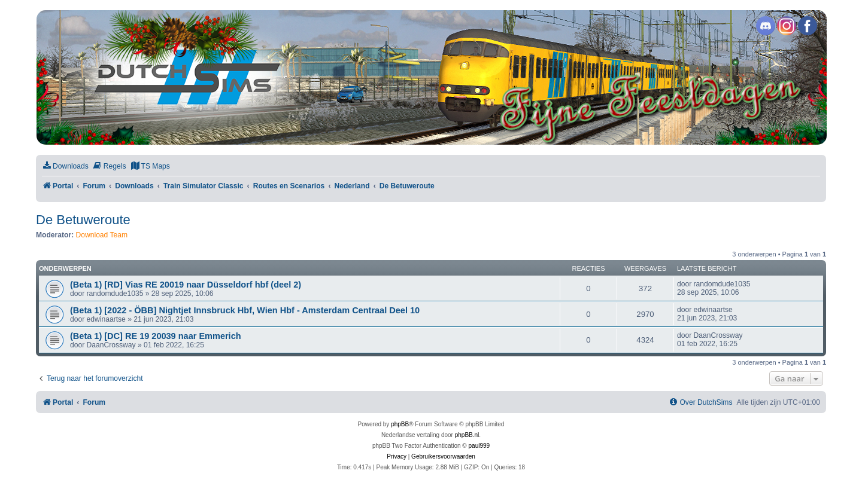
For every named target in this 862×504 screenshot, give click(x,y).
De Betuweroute (83, 219)
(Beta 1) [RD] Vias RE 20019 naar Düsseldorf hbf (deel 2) (185, 284)
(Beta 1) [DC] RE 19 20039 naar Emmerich (155, 336)
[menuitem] (65, 166)
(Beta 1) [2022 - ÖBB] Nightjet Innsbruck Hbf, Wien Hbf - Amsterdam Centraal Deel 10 (245, 310)
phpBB (400, 424)
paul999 (479, 445)
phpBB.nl (467, 435)
